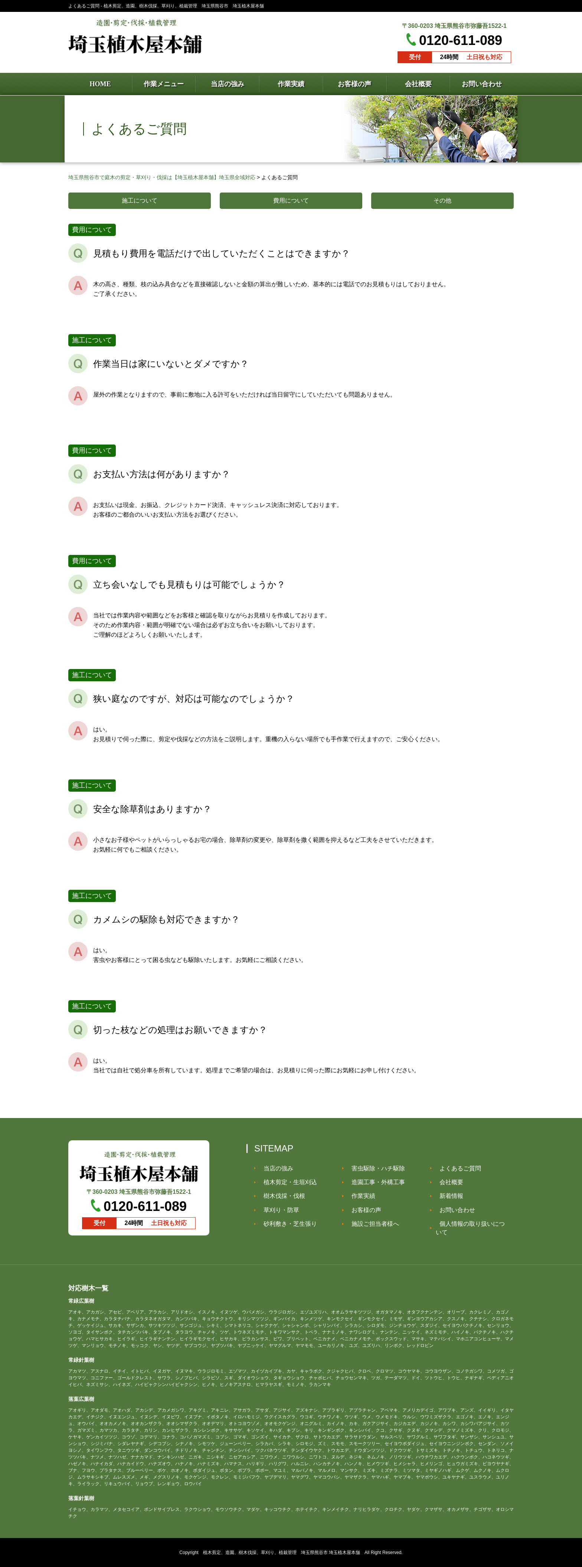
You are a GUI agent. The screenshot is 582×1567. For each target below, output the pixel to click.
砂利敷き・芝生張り (286, 1224)
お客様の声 (362, 1209)
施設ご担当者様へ (371, 1224)
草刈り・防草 (277, 1209)
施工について (139, 200)
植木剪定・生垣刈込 (286, 1182)
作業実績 (360, 1196)
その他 (442, 200)
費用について (291, 200)
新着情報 (448, 1196)
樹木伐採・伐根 (280, 1196)
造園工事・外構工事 (374, 1182)
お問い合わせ (453, 1209)
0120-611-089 (460, 40)
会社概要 (448, 1182)
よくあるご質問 (456, 1168)
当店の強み (275, 1168)
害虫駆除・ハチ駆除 (374, 1168)
